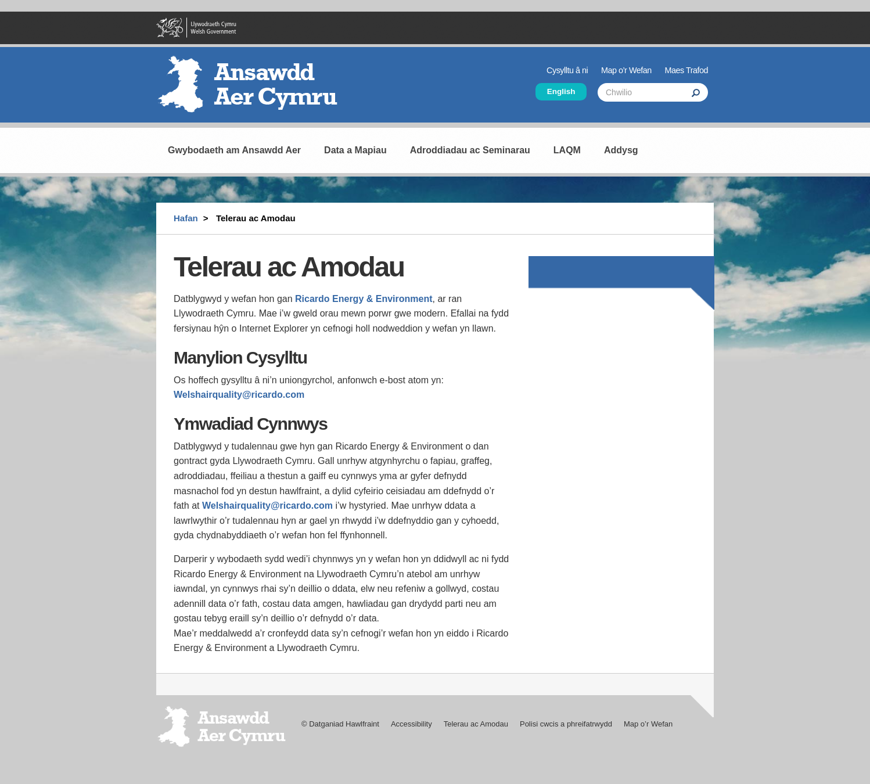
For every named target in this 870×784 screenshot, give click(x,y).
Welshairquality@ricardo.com (239, 395)
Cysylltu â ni (567, 70)
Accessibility (411, 724)
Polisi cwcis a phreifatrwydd (566, 724)
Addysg (621, 150)
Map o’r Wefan (626, 70)
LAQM (567, 150)
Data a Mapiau (355, 150)
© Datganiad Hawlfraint (340, 724)
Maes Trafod (686, 70)
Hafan (186, 218)
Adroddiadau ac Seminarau (470, 150)
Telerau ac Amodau (476, 724)
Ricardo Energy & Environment (364, 299)
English (561, 91)
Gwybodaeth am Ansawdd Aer (234, 150)
